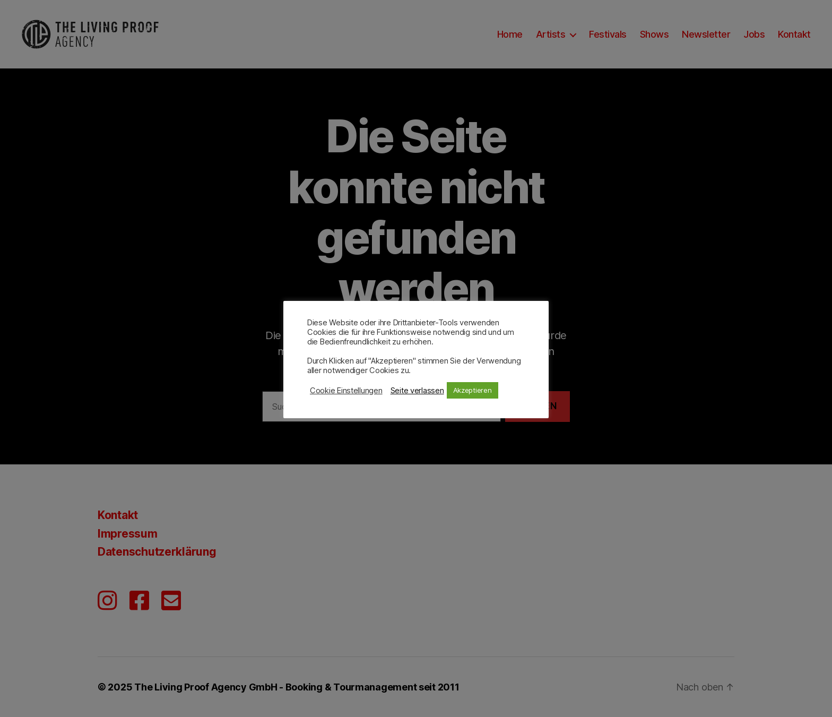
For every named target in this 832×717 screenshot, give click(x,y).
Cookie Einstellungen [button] (346, 390)
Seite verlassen (417, 390)
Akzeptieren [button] (472, 390)
